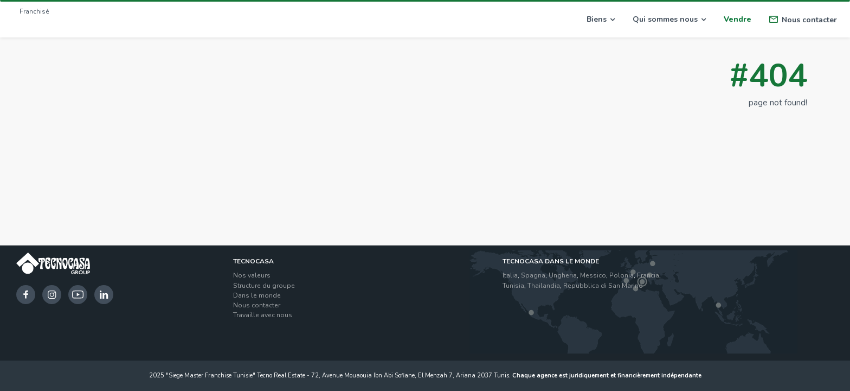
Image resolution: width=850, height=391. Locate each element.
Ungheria (563, 275)
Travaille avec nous (262, 315)
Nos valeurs (252, 275)
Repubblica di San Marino (603, 285)
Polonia (621, 275)
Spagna (533, 275)
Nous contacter (803, 20)
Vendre (737, 19)
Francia (648, 275)
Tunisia (513, 285)
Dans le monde (257, 295)
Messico (593, 275)
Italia (510, 275)
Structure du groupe (264, 285)
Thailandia (543, 285)
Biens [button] (601, 19)
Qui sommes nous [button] (669, 19)
